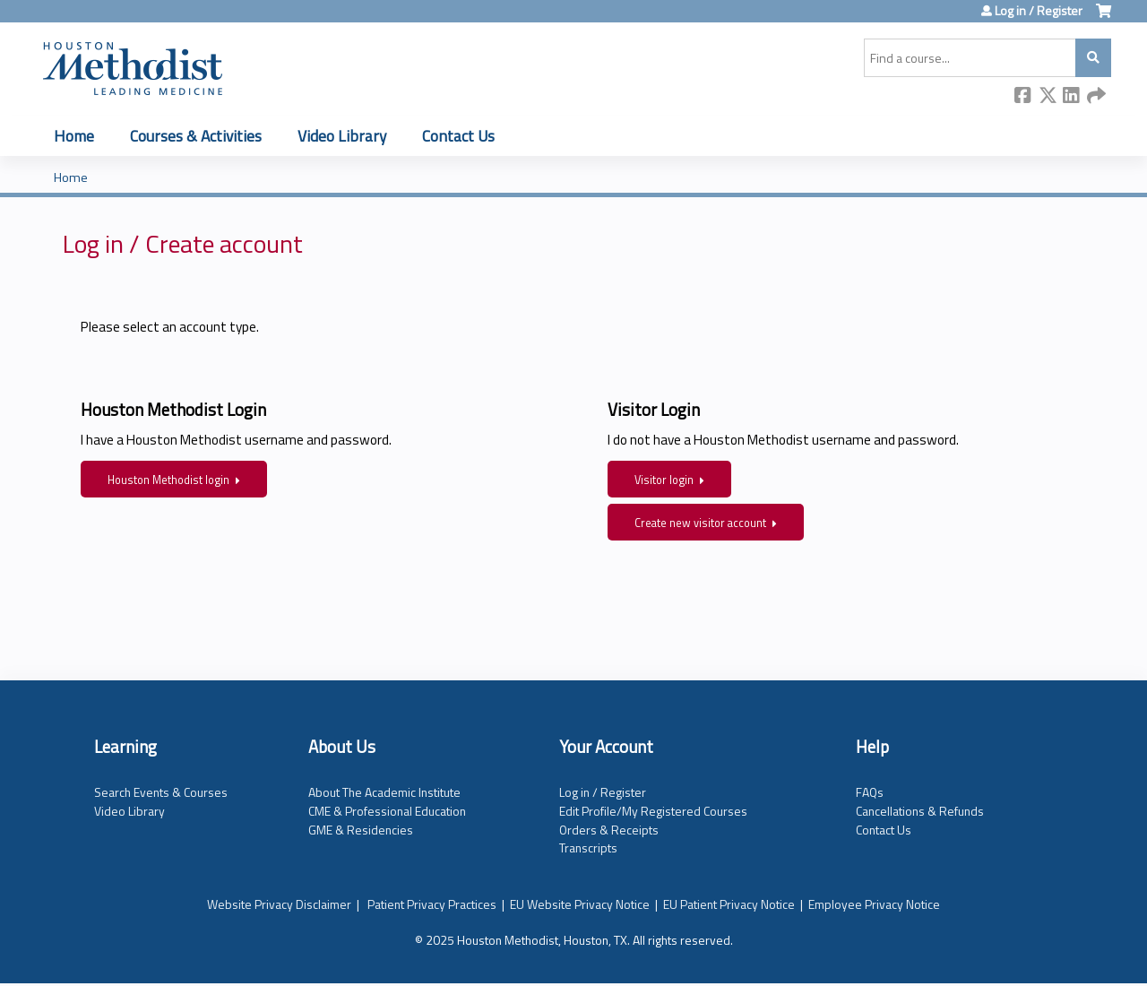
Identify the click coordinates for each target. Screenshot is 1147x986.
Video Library (342, 136)
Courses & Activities (196, 136)
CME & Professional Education (387, 810)
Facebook (1023, 96)
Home (74, 136)
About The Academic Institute (384, 792)
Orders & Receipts (609, 829)
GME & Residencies (360, 829)
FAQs (870, 792)
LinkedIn (1072, 96)
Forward (1096, 96)
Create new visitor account (700, 523)
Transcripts (588, 847)
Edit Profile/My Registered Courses (653, 810)
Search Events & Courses (161, 792)
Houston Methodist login (168, 480)
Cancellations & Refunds (920, 810)
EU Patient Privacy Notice (729, 904)
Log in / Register (1038, 10)
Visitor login (664, 480)
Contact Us (458, 136)
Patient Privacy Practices (431, 904)
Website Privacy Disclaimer (279, 904)
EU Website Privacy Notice (580, 904)
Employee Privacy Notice (874, 904)
